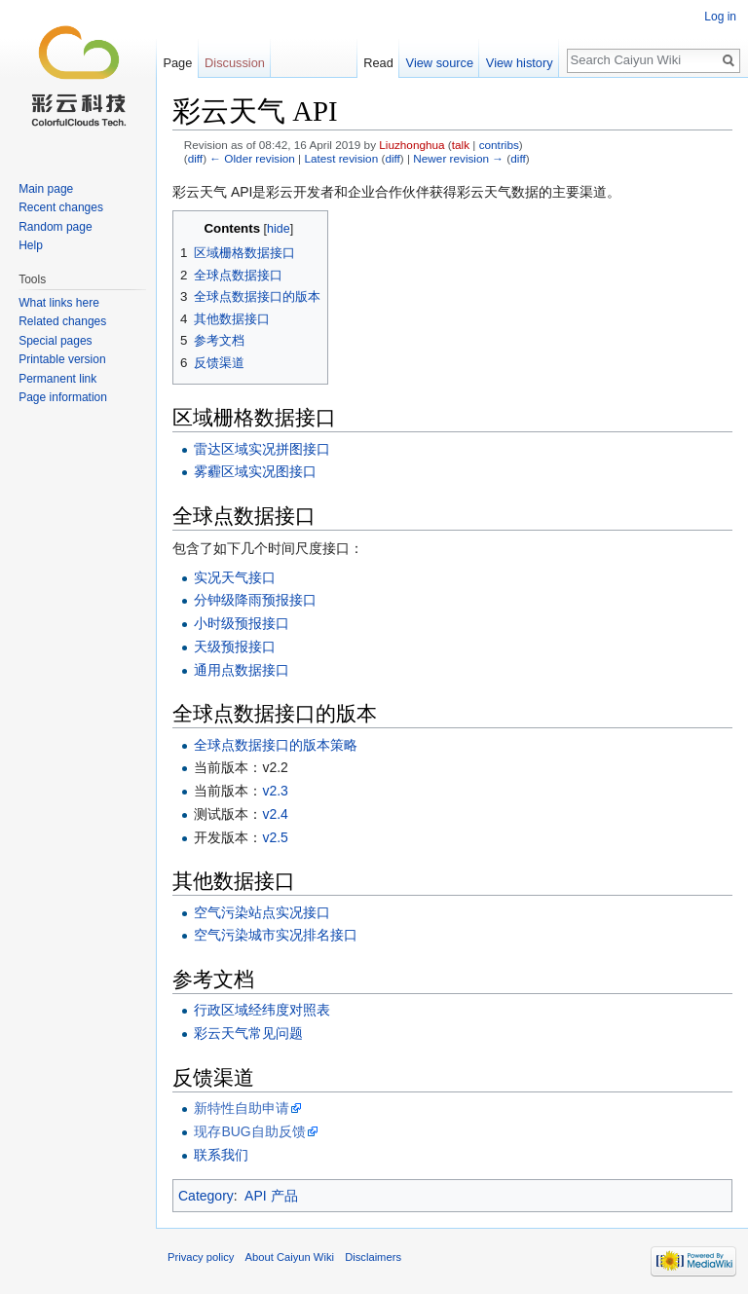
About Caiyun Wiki (289, 1257)
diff (195, 158)
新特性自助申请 (241, 1108)
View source (439, 62)
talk (460, 144)
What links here (59, 303)
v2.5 (274, 837)
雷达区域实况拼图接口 (262, 449)
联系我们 (221, 1155)
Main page (46, 189)
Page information (63, 397)
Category (206, 1195)
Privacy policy (201, 1257)
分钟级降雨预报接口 (255, 600)
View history (519, 62)
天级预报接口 (235, 646)
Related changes (62, 321)
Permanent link (57, 379)
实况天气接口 (235, 577)
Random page (55, 227)
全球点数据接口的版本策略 (275, 745)
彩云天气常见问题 (248, 1033)
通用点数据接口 (241, 670)
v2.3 (274, 790)
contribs (499, 144)
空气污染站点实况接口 (262, 912)
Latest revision (341, 158)
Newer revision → (458, 158)
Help (31, 245)
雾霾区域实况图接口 (255, 471)
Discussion (235, 62)
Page (177, 62)
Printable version (62, 359)
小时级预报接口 (241, 623)
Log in (720, 16)
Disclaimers (373, 1257)
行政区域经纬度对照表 (262, 1009)
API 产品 (270, 1195)
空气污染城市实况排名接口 (275, 935)
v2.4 (274, 814)
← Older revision (252, 158)
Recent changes (61, 207)
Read (378, 62)
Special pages (55, 341)
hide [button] (278, 229)
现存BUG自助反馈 (249, 1131)
